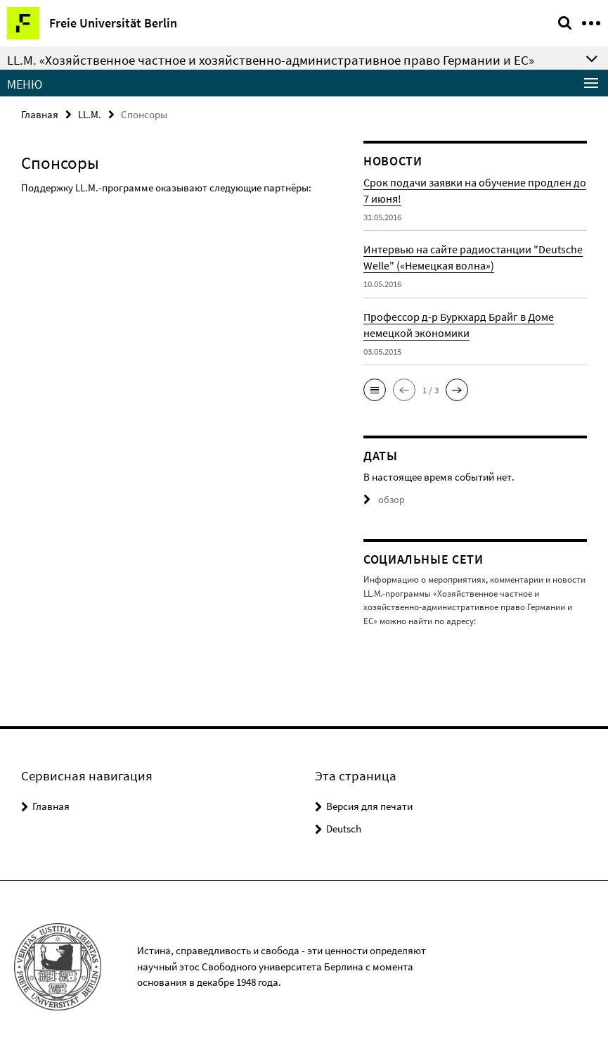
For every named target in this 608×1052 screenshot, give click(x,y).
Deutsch (343, 828)
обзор (382, 500)
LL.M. (89, 114)
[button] (374, 390)
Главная (39, 114)
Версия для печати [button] (369, 805)
